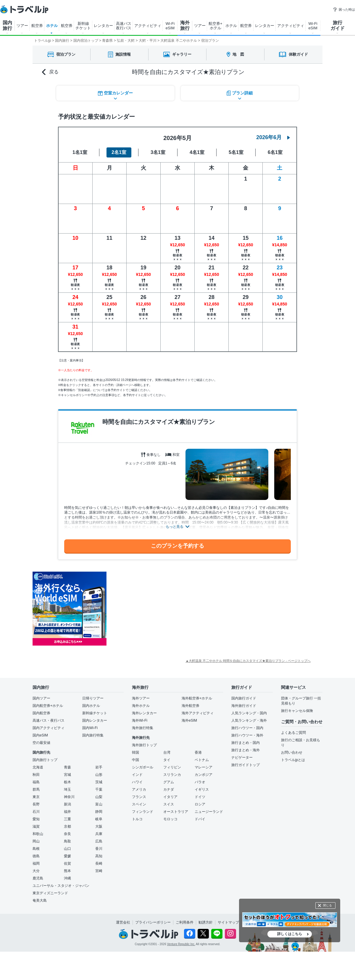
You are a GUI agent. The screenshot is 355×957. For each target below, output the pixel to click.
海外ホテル (141, 706)
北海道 (38, 767)
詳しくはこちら (289, 934)
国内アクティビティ (48, 728)
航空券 (37, 25)
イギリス (202, 789)
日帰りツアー (93, 698)
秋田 (36, 775)
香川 (98, 849)
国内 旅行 (7, 25)
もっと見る (174, 527)
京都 (67, 826)
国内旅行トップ (45, 760)
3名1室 (158, 152)
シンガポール (142, 767)
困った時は (344, 9)
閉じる (327, 905)
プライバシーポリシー (153, 922)
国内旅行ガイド (243, 698)
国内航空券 (41, 713)
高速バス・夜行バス (48, 720)
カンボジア (203, 775)
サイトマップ (228, 922)
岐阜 (98, 819)
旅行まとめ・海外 (245, 750)
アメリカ (139, 789)
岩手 (98, 767)
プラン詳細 (240, 93)
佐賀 (67, 863)
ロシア (200, 804)
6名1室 (275, 152)
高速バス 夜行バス (123, 25)
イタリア (170, 797)
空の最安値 (41, 743)
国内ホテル (91, 706)
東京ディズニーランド (50, 893)
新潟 (67, 804)
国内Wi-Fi (90, 728)
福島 (36, 782)
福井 (67, 812)
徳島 (36, 856)
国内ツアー (41, 698)
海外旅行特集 (142, 728)
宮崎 (98, 871)
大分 (36, 871)
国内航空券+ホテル (48, 706)
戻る (50, 72)
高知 (98, 856)
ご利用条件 (184, 922)
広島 (98, 841)
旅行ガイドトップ (245, 765)
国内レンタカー (94, 720)
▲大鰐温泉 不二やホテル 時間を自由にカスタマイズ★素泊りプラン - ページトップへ (248, 660)
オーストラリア (175, 812)
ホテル (52, 25)
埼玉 (67, 789)
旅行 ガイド (337, 25)
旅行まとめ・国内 (245, 743)
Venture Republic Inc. (181, 944)
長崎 (98, 863)
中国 (135, 760)
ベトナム (202, 760)
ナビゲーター (242, 757)
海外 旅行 (185, 25)
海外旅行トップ (144, 745)
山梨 (98, 797)
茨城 (98, 782)
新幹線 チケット (83, 25)
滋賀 (36, 826)
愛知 (36, 819)
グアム (168, 782)
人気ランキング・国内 (249, 713)
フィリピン (172, 767)
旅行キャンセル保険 (297, 711)
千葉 (98, 789)
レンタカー (103, 25)
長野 (36, 804)
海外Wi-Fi (139, 720)
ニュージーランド (209, 812)
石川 (36, 812)
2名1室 (119, 152)
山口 (67, 849)
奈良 (67, 834)
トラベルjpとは (293, 760)
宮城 (67, 775)
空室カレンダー (115, 93)
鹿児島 (38, 878)
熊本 (67, 871)
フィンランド (142, 812)
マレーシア (203, 767)
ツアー (22, 25)
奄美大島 (40, 900)
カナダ (168, 789)
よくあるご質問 (293, 733)
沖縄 (67, 878)
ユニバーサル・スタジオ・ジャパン (61, 886)
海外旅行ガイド (243, 706)
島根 (36, 849)
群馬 (36, 789)
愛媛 (67, 856)
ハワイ (137, 782)
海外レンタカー (144, 713)
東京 (36, 797)
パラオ (200, 782)
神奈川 (69, 797)
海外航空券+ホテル (197, 698)
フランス (139, 797)
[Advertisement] (165, 609)
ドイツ (200, 797)
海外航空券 (190, 706)
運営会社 (123, 922)
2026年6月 (273, 137)
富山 (98, 804)
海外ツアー (141, 698)
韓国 (135, 752)
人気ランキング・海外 (249, 720)
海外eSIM (189, 720)
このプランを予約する (177, 546)
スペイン (139, 804)
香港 (198, 752)
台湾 (166, 752)
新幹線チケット (94, 713)
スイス (168, 804)
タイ (166, 760)
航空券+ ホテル (215, 25)
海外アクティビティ (198, 713)
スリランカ (172, 775)
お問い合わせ (291, 752)
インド (137, 775)
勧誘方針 (206, 922)
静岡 (98, 812)
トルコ (137, 819)
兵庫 (98, 834)
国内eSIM (40, 735)
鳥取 (67, 841)
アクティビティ (147, 25)
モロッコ (170, 819)
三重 (67, 819)
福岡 (36, 863)
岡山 (36, 841)
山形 (98, 775)
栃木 (67, 782)
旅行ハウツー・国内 (247, 728)
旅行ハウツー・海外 (247, 735)
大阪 (98, 826)
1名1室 (79, 152)
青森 (67, 767)
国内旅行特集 (93, 735)
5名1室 (236, 152)
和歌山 (38, 834)
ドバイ (200, 819)
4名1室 (197, 152)
